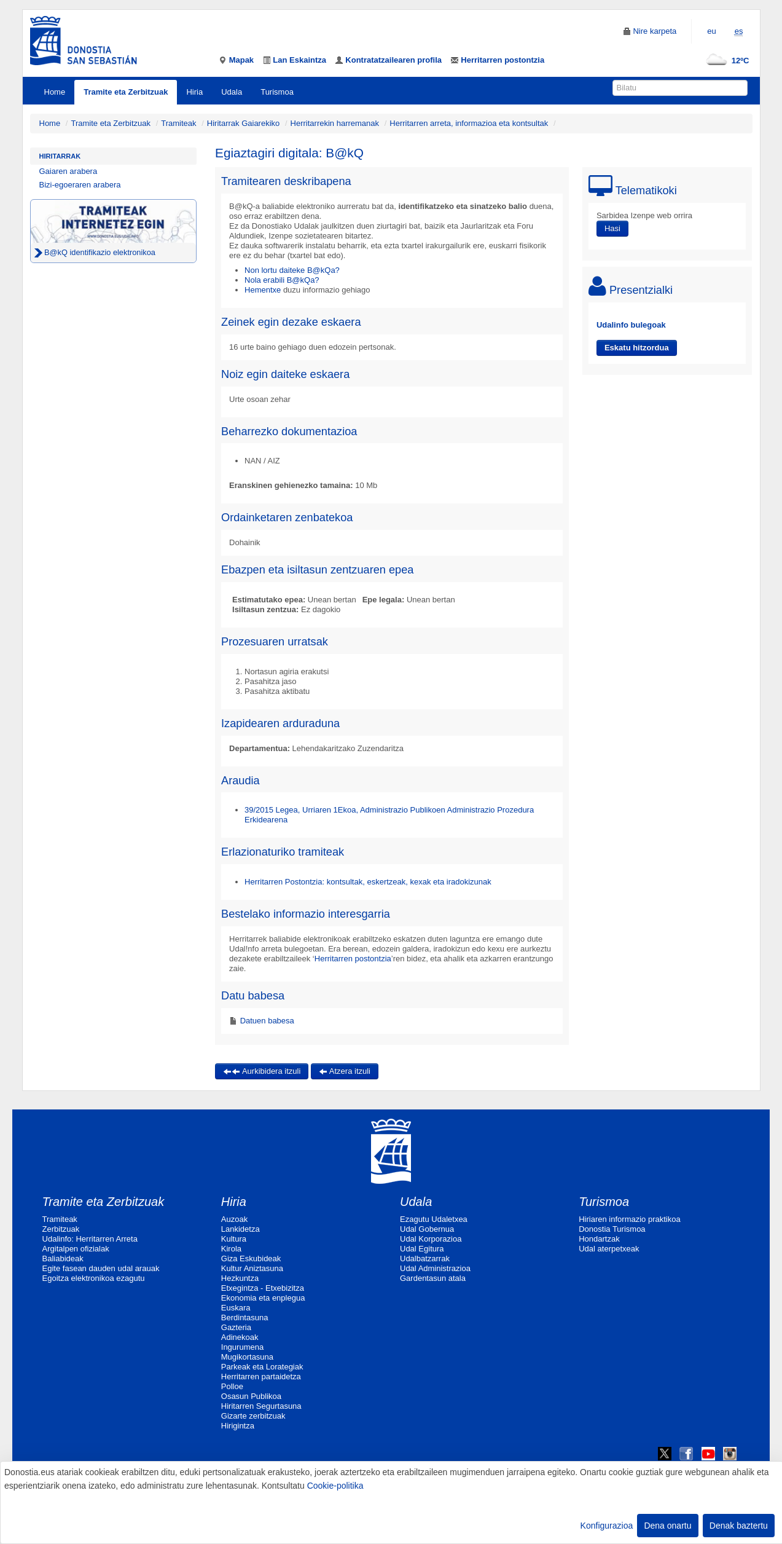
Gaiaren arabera (68, 171)
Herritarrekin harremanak (335, 123)
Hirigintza (237, 1425)
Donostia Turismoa (612, 1229)
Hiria (194, 91)
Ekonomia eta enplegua (263, 1297)
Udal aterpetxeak (609, 1248)
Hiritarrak (60, 156)
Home (55, 91)
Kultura (233, 1238)
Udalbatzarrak (425, 1258)
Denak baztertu (739, 1525)
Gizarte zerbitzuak (253, 1415)
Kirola (231, 1248)
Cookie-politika (335, 1486)
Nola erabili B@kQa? (281, 280)
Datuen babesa (266, 1020)
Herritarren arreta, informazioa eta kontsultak (468, 123)
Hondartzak (599, 1238)
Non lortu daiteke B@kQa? (292, 270)
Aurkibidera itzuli (261, 1071)
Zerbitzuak (61, 1229)
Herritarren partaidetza (261, 1376)
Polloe (232, 1386)
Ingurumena (242, 1347)
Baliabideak (63, 1258)
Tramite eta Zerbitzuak (126, 91)
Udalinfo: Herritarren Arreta (90, 1238)
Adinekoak (240, 1337)
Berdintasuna (244, 1317)
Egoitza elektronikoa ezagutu (93, 1278)
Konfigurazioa (607, 1525)
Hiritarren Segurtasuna (261, 1406)
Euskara (236, 1307)
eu (711, 31)
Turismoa (277, 91)
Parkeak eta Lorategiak (262, 1366)
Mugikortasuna (247, 1356)
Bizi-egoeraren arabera (80, 184)
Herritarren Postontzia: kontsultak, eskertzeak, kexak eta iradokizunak (367, 881)
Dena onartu (667, 1525)
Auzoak (234, 1219)
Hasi (612, 228)
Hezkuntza (240, 1278)
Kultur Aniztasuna (252, 1268)
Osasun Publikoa (251, 1396)
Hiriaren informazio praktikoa (629, 1219)
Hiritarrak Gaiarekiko (243, 123)
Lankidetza (240, 1229)
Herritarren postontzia (353, 958)
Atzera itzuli (344, 1071)
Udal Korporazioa (430, 1238)
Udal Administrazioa (435, 1268)
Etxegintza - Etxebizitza (262, 1288)
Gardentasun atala (433, 1278)
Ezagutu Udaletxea (433, 1219)
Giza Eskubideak (251, 1258)
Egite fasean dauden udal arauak (101, 1268)
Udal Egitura (422, 1248)
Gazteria (236, 1327)
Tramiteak (178, 123)
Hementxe (262, 289)
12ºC (725, 60)
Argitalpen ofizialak (75, 1248)
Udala (231, 91)
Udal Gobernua (427, 1229)
